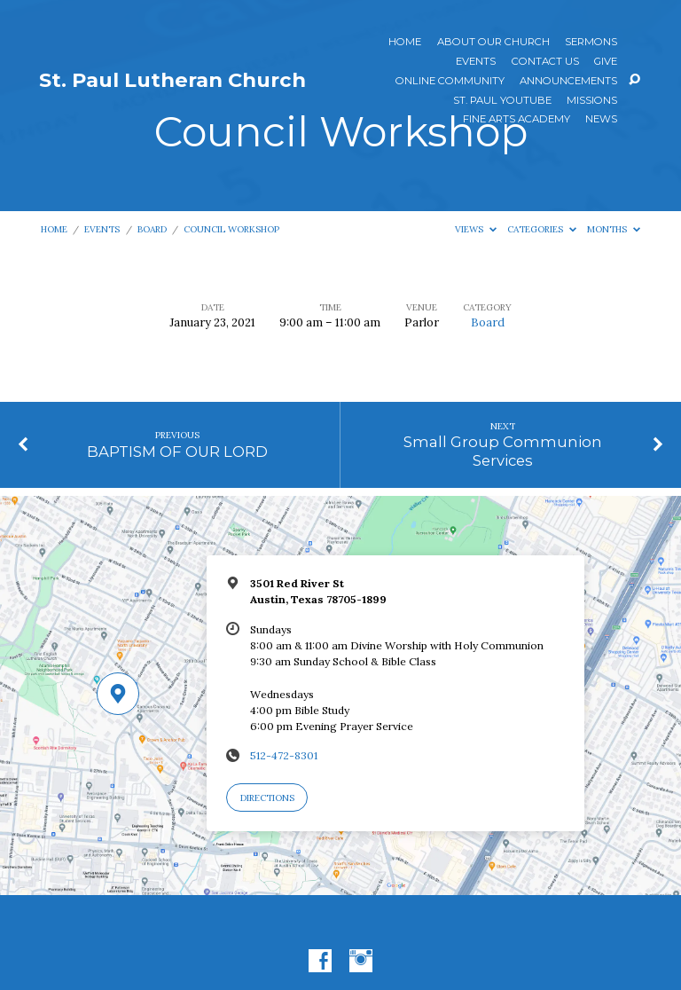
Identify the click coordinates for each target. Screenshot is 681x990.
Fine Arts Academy (516, 119)
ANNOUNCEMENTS (568, 81)
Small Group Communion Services (502, 450)
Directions (267, 798)
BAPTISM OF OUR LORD (177, 451)
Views (476, 229)
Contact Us (545, 62)
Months (613, 229)
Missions (592, 101)
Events (476, 62)
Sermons (591, 42)
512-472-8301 (283, 755)
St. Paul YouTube (502, 101)
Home (404, 42)
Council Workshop (231, 229)
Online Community (450, 81)
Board (152, 229)
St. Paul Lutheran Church (172, 79)
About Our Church (493, 42)
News (601, 119)
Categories (541, 229)
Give (605, 62)
